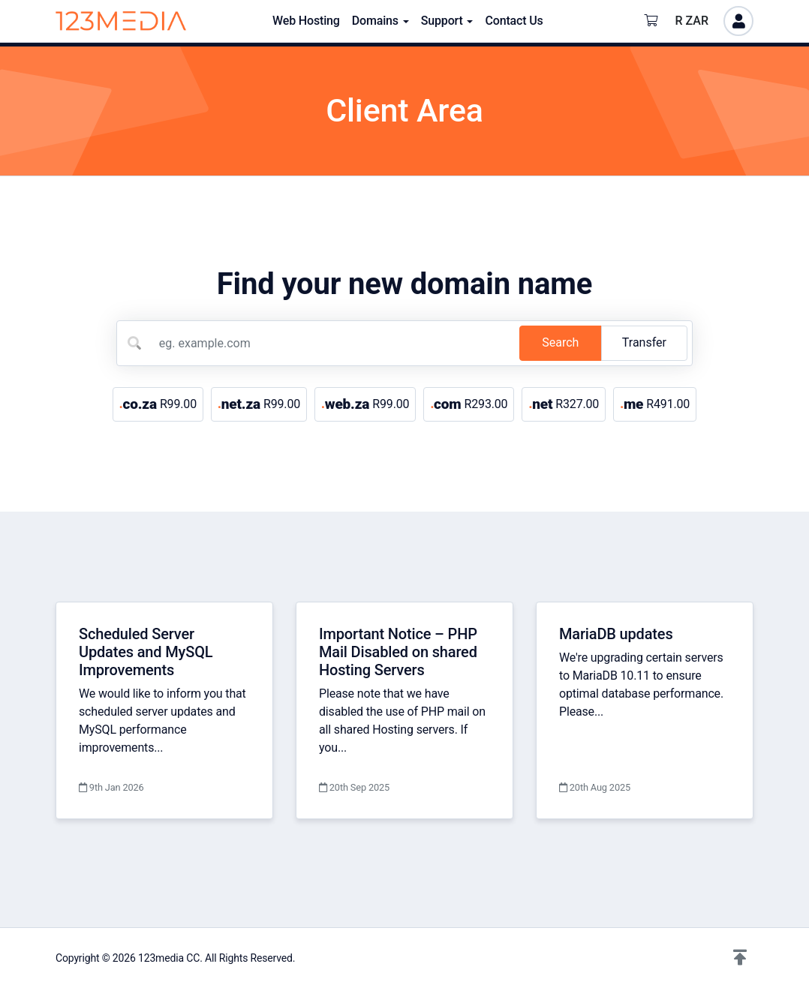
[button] (739, 958)
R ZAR (691, 21)
